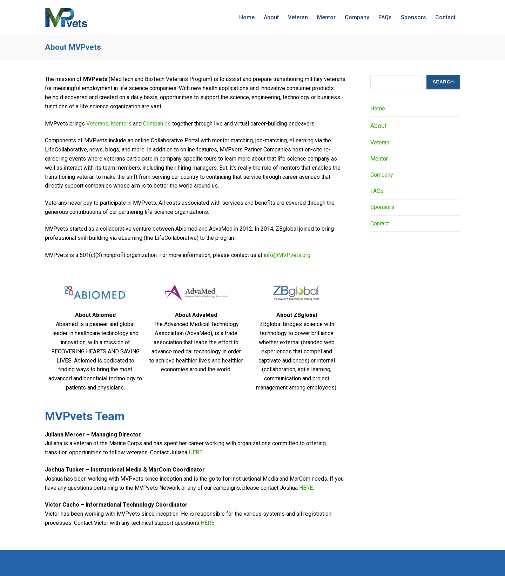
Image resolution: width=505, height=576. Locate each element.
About (378, 125)
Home (377, 108)
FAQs (377, 191)
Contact (379, 223)
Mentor (379, 158)
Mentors (121, 123)
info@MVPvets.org (287, 255)
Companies (157, 123)
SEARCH (443, 81)
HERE (195, 452)
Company (381, 174)
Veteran (379, 142)
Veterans (97, 123)
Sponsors (382, 207)
